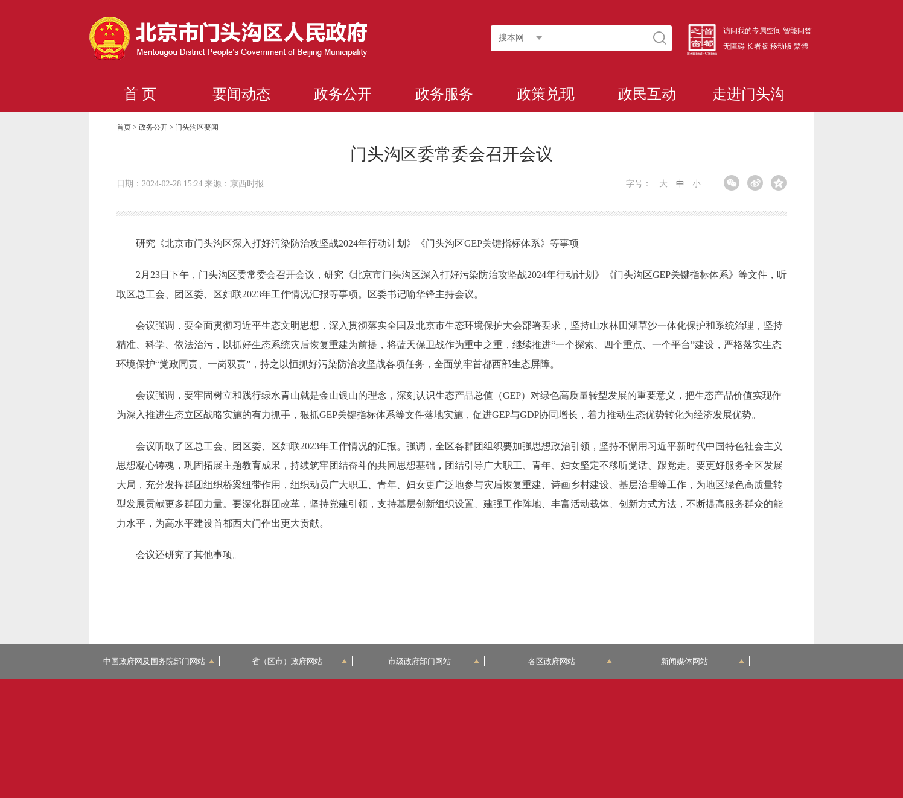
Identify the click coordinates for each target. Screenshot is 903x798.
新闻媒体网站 (703, 661)
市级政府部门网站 (434, 661)
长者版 (757, 46)
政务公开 (343, 94)
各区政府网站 (570, 661)
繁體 (801, 46)
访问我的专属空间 (752, 31)
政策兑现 (546, 94)
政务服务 (444, 94)
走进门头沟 (748, 94)
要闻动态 (241, 94)
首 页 (140, 94)
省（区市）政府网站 (299, 661)
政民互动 (647, 94)
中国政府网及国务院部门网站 (158, 661)
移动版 (781, 46)
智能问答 (797, 31)
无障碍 (734, 46)
